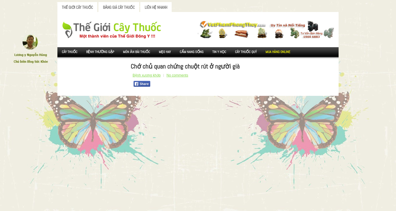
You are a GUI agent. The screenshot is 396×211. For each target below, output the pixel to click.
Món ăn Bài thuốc (136, 52)
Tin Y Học (219, 52)
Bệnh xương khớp (147, 75)
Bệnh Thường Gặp (100, 52)
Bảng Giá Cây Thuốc (119, 7)
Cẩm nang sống (191, 52)
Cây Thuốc (69, 52)
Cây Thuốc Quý (246, 52)
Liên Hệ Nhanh (156, 7)
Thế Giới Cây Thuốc (77, 7)
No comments (177, 75)
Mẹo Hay (165, 52)
